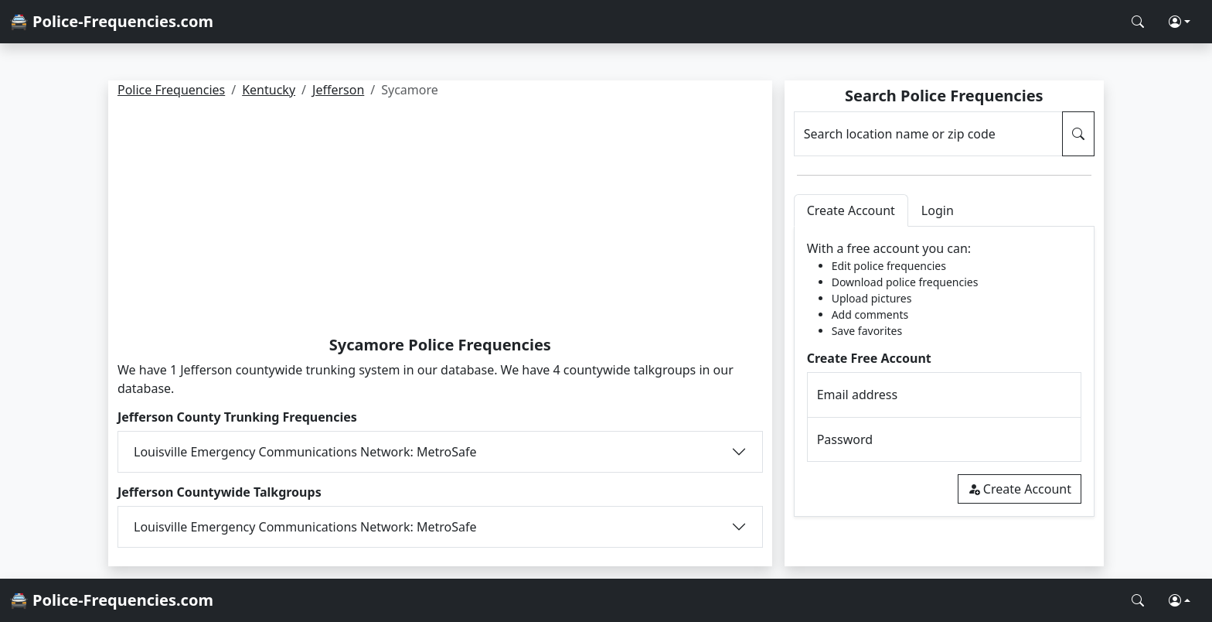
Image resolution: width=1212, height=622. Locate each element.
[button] (1179, 21)
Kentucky (268, 89)
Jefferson (338, 89)
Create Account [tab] (851, 210)
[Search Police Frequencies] (1137, 21)
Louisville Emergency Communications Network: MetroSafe (305, 451)
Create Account (1019, 488)
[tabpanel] (944, 372)
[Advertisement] (440, 219)
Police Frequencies (171, 89)
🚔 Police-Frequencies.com (111, 21)
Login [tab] (937, 210)
